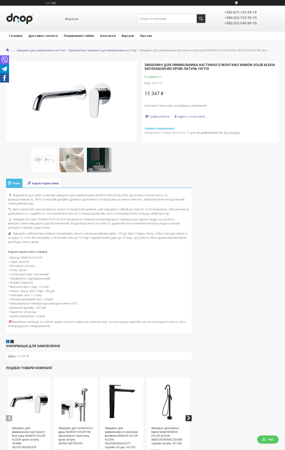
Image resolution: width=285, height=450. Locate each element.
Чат (268, 439)
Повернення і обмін (79, 36)
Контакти (108, 36)
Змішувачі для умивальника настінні (40, 50)
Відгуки (128, 36)
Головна (15, 36)
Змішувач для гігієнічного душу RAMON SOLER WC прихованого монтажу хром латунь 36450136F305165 (75, 435)
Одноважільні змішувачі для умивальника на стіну (102, 50)
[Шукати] (201, 18)
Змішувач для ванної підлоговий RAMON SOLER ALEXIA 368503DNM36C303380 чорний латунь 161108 (166, 435)
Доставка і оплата (43, 36)
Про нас (146, 36)
